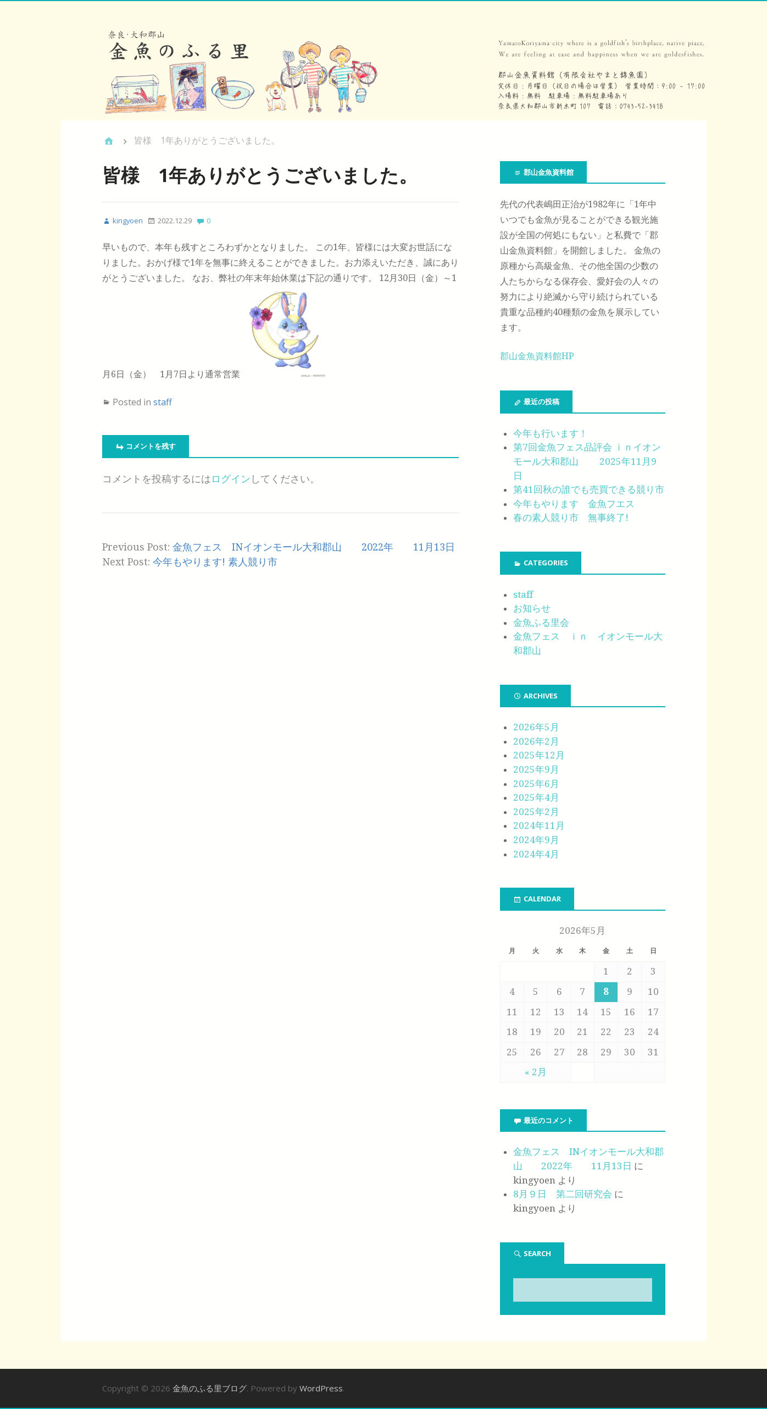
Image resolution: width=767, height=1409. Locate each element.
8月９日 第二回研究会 (562, 1193)
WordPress (321, 1388)
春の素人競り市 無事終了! (571, 517)
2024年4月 (536, 854)
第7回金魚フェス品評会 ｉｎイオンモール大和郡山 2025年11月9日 (587, 461)
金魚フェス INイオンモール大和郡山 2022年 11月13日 (314, 547)
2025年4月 (536, 797)
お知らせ (532, 608)
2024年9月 (536, 839)
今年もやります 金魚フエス (574, 503)
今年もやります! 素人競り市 (215, 562)
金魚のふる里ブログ (210, 1388)
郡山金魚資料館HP (537, 356)
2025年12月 (539, 755)
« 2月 (536, 1071)
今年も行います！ (550, 433)
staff (162, 402)
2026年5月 (536, 727)
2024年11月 (539, 825)
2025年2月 (536, 811)
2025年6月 (536, 783)
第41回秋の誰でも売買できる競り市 (588, 489)
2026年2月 (536, 741)
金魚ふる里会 (541, 622)
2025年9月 (536, 769)
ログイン (231, 479)
